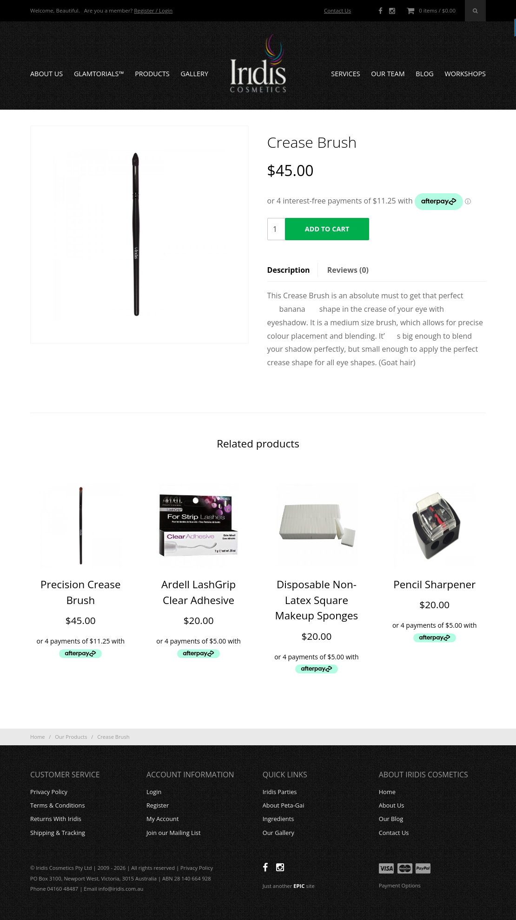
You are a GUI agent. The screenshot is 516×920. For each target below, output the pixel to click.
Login (153, 792)
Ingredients (278, 819)
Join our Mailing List (173, 832)
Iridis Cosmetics (258, 63)
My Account (162, 819)
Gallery (194, 73)
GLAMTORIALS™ (99, 73)
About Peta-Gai (283, 805)
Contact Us (337, 10)
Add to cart (327, 228)
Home (37, 736)
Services (345, 73)
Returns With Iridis (55, 819)
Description (288, 270)
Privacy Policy (48, 792)
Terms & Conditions (57, 805)
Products (152, 73)
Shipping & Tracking (57, 832)
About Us (46, 73)
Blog (424, 73)
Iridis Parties (280, 792)
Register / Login (153, 10)
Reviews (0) (348, 270)
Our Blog (391, 819)
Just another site (289, 885)
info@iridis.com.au (121, 888)
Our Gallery (278, 832)
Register (157, 805)
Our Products (71, 736)
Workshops (465, 73)
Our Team (387, 73)
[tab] (292, 270)
